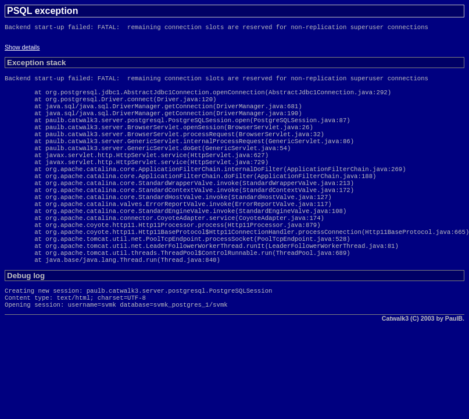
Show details (22, 49)
